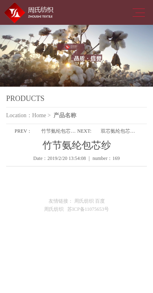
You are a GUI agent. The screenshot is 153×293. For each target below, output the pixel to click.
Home (39, 115)
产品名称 (64, 115)
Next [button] (132, 56)
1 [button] (71, 95)
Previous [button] (22, 56)
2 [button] (83, 95)
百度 (100, 201)
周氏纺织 (84, 201)
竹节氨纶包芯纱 (58, 131)
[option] (76, 56)
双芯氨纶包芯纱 (118, 131)
